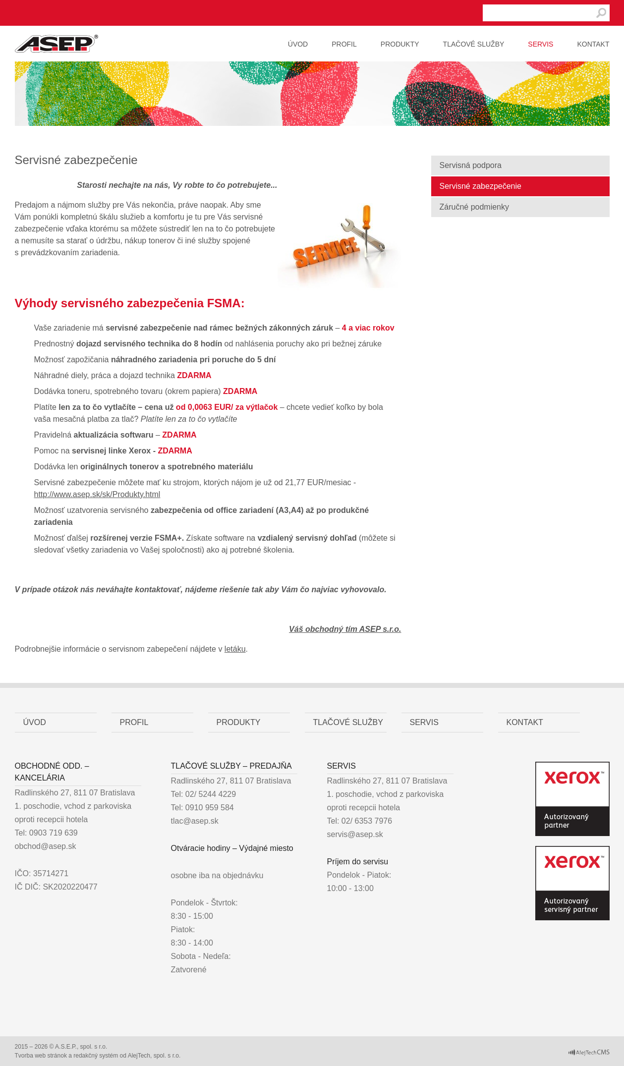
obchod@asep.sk (45, 846)
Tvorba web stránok (41, 1055)
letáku (235, 649)
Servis (540, 44)
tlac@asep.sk (195, 821)
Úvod (298, 44)
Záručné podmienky (475, 207)
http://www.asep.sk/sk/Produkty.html (97, 494)
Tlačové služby (474, 44)
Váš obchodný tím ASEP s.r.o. (345, 629)
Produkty (400, 44)
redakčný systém (95, 1055)
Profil (344, 44)
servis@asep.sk (355, 834)
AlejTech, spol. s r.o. (154, 1055)
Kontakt (593, 44)
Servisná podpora (471, 165)
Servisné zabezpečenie (480, 186)
